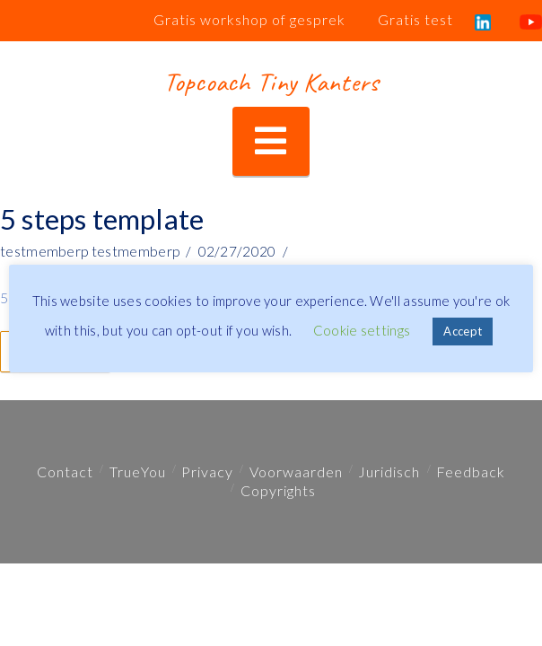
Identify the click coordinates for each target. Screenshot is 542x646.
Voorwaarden (296, 471)
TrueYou (137, 471)
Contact (65, 471)
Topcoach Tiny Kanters (270, 81)
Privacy (207, 471)
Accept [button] (462, 331)
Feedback (470, 471)
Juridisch (389, 471)
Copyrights (278, 490)
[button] (270, 141)
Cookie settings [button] (362, 330)
